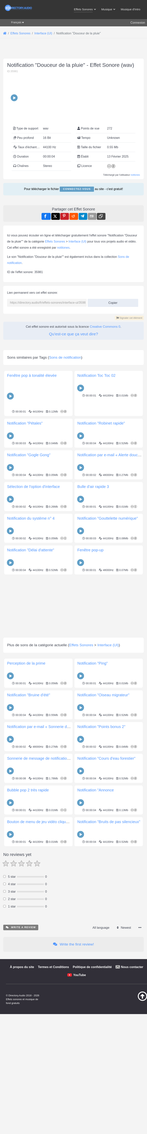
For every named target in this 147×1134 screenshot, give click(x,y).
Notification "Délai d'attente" (30, 686)
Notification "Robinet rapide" (101, 559)
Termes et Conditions (53, 1103)
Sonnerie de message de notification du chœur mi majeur (55, 894)
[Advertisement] (73, 78)
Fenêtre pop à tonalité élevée (32, 511)
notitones (135, 204)
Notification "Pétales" (24, 559)
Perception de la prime (26, 799)
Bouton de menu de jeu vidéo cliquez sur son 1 (47, 958)
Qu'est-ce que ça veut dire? (73, 416)
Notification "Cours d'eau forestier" (106, 894)
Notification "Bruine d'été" (28, 831)
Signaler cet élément (129, 400)
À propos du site (22, 1103)
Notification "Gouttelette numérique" (107, 654)
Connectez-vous (77, 218)
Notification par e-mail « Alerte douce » (110, 591)
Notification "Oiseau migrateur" (103, 831)
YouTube (79, 1111)
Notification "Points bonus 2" (101, 863)
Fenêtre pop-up (90, 686)
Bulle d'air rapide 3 (93, 622)
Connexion (137, 22)
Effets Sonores (55, 324)
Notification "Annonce (95, 926)
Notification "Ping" (92, 799)
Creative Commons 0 (105, 409)
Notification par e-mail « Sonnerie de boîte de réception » (55, 863)
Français (16, 22)
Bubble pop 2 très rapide (28, 926)
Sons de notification (65, 493)
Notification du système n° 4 (31, 654)
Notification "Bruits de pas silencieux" (108, 958)
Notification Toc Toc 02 (96, 511)
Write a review (21, 1063)
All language (100, 1063)
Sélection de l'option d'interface (33, 622)
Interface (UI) (77, 324)
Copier (111, 384)
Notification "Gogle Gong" (29, 591)
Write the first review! (73, 1080)
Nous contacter (132, 1103)
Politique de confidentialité (92, 1103)
